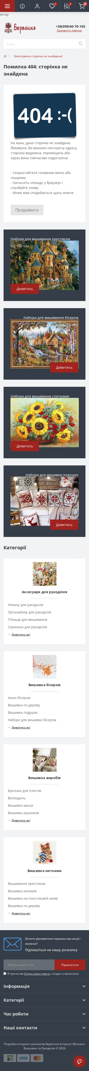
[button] (37, 6)
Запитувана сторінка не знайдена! (38, 56)
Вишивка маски (20, 805)
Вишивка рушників (23, 813)
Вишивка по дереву (24, 705)
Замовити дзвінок (69, 30)
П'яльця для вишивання (27, 619)
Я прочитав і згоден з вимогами (43, 974)
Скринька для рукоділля (27, 627)
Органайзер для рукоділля (29, 612)
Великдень (16, 798)
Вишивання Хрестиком (26, 883)
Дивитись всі (19, 634)
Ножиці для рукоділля (25, 604)
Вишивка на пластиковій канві (33, 898)
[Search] (80, 44)
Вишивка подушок (22, 712)
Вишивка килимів (22, 891)
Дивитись (25, 288)
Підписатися (70, 965)
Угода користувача (37, 974)
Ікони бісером (19, 697)
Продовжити (27, 210)
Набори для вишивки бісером (32, 720)
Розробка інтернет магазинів (24, 1044)
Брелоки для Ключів (24, 790)
